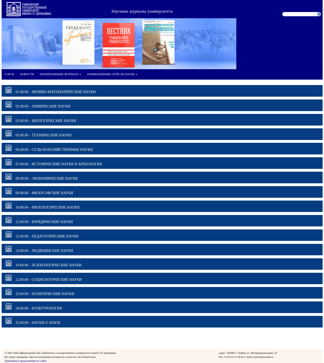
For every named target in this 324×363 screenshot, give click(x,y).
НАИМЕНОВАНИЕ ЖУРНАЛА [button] (60, 74)
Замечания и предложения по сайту (26, 360)
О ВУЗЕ (9, 74)
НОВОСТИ (27, 74)
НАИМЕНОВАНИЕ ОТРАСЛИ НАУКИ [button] (112, 74)
